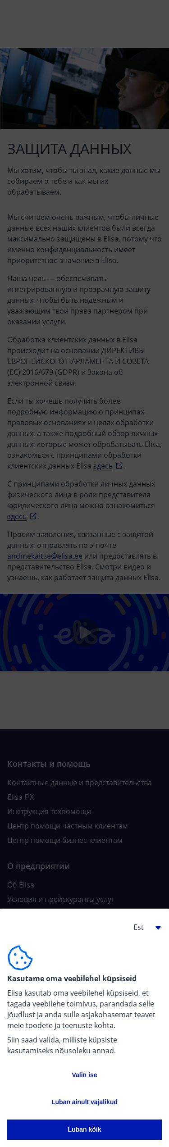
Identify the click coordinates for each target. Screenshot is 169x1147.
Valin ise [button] (84, 1075)
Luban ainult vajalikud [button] (84, 1102)
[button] (144, 927)
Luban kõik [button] (84, 1129)
